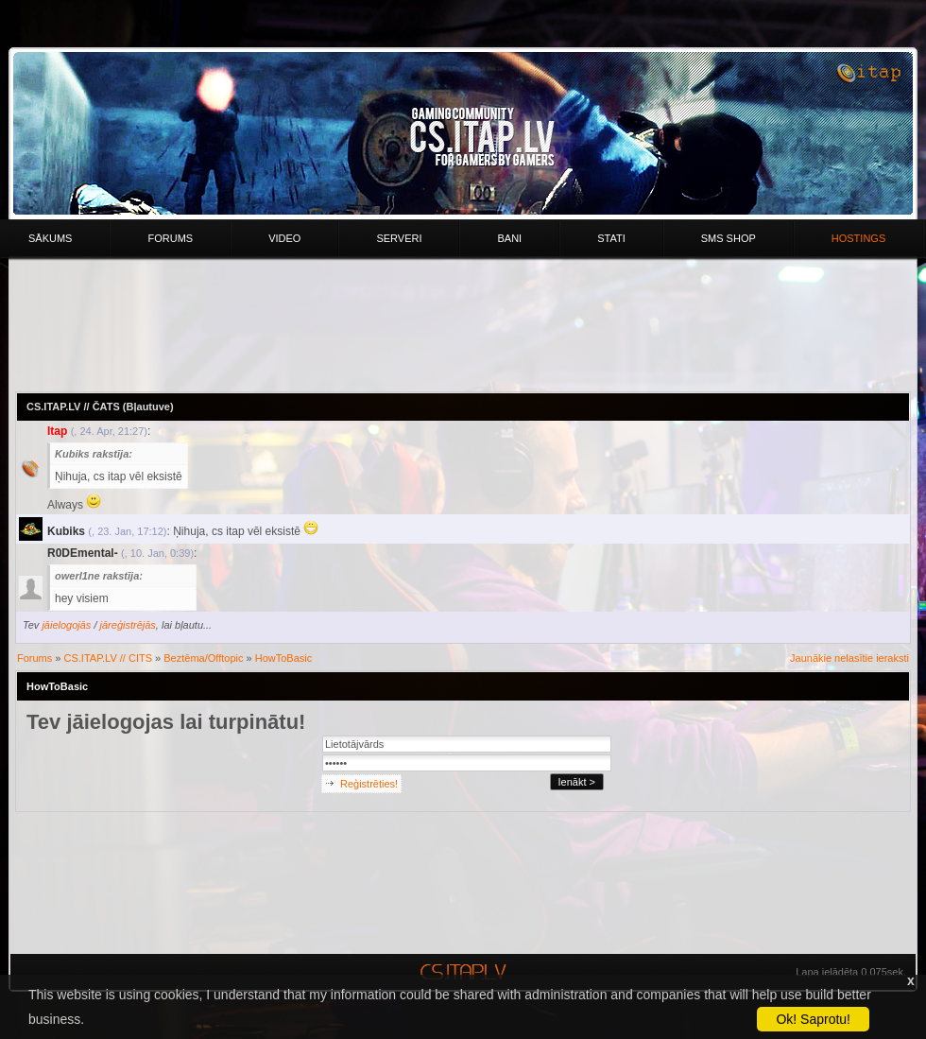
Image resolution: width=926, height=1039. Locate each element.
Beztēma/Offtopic (203, 658)
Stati (611, 238)
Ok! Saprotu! (813, 1019)
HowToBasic (284, 658)
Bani (509, 238)
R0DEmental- (82, 553)
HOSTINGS (858, 238)
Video (284, 238)
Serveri (398, 238)
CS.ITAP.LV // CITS (108, 658)
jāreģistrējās (128, 625)
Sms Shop (728, 238)
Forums (170, 238)
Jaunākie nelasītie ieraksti (849, 658)
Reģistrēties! (369, 783)
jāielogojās (66, 625)
